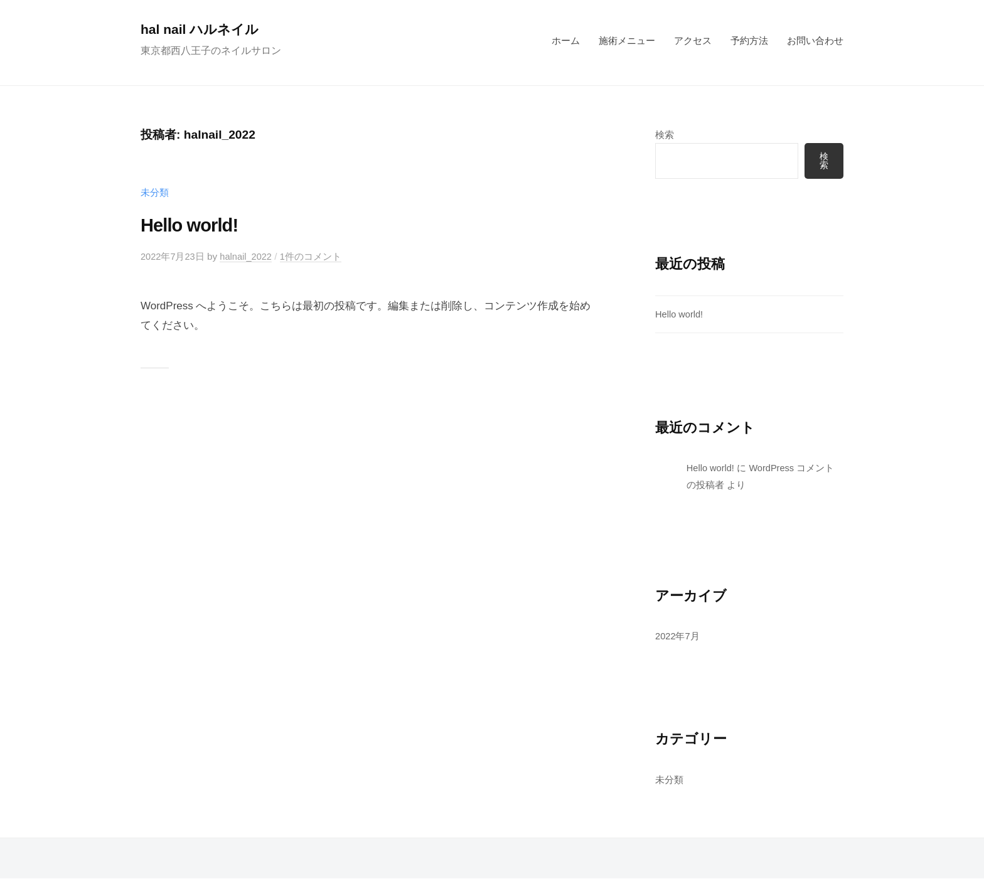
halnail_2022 (249, 256)
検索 (664, 134)
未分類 (155, 192)
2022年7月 (678, 636)
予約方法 (749, 40)
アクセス (693, 40)
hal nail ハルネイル (203, 29)
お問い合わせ (815, 40)
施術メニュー (627, 40)
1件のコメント (315, 256)
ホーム (566, 40)
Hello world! (195, 224)
